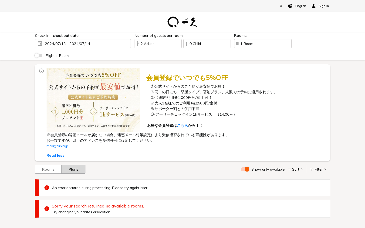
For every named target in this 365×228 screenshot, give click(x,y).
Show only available (268, 169)
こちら (182, 125)
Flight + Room (57, 55)
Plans (73, 169)
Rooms (48, 169)
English (296, 6)
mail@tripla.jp (57, 146)
